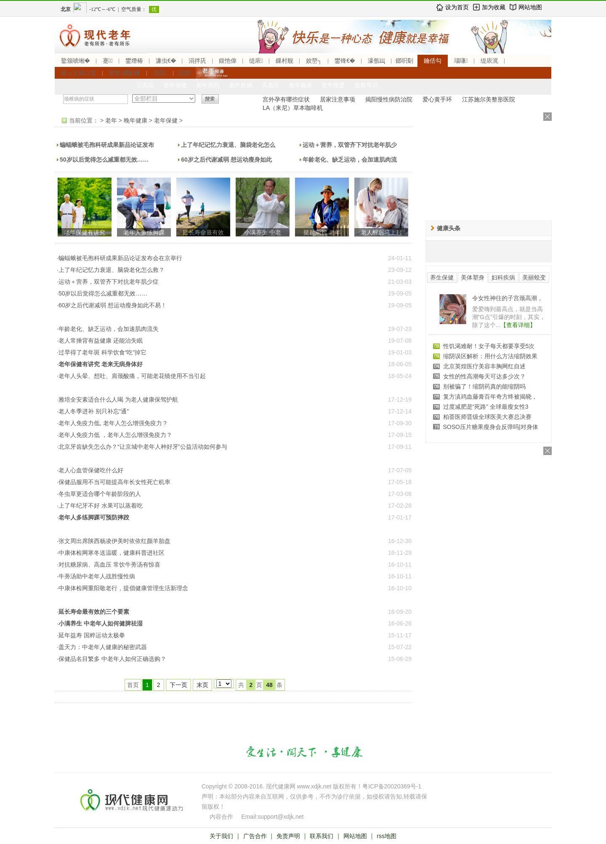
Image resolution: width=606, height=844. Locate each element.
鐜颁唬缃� (75, 60)
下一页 (178, 685)
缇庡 (256, 60)
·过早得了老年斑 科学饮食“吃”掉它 (101, 352)
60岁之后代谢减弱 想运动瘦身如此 (226, 159)
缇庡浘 (489, 60)
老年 (111, 120)
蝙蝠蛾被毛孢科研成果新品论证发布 (107, 144)
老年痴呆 (300, 85)
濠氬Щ (376, 60)
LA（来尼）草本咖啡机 (293, 107)
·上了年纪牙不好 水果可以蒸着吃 (100, 505)
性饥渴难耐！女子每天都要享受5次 (489, 346)
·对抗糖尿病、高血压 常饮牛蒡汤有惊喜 (108, 564)
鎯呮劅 (404, 60)
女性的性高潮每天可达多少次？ (484, 376)
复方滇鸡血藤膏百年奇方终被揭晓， (490, 396)
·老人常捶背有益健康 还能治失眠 (100, 340)
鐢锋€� (345, 60)
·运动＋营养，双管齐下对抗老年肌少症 (108, 281)
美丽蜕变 (534, 277)
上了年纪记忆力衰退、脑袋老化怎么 (228, 144)
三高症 (145, 85)
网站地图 (530, 7)
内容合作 (221, 816)
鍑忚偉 (228, 60)
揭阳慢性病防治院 (388, 99)
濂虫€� (166, 60)
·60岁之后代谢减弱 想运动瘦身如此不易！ (112, 305)
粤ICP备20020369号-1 (391, 786)
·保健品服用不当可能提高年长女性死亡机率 (113, 482)
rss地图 (386, 836)
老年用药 (208, 85)
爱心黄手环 (437, 99)
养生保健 (442, 277)
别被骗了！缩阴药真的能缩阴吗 (484, 386)
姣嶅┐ (314, 60)
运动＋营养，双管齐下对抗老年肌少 (350, 144)
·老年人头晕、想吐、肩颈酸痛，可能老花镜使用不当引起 (131, 376)
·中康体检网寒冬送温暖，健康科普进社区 (111, 552)
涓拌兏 (197, 60)
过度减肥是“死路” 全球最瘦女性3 (486, 406)
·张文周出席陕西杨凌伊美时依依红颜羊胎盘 (113, 541)
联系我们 (321, 836)
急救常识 (366, 85)
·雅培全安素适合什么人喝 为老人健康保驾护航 (117, 399)
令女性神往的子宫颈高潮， (507, 298)
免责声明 (288, 836)
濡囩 (160, 72)
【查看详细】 (518, 325)
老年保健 (175, 85)
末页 (202, 685)
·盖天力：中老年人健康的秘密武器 (102, 647)
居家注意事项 (337, 99)
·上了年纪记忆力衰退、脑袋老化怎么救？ (111, 269)
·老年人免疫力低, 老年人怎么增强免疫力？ (112, 423)
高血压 (270, 85)
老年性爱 (333, 85)
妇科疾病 (503, 277)
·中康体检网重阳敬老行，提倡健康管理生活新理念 (122, 588)
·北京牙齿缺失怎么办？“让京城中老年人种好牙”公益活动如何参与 (142, 446)
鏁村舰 (284, 60)
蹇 (108, 60)
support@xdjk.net (280, 816)
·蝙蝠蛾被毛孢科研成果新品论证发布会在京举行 (119, 258)
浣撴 (184, 72)
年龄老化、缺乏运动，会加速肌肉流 (350, 159)
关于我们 (221, 836)
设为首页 (457, 7)
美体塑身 (472, 277)
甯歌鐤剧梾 (125, 72)
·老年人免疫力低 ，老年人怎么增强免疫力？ (114, 434)
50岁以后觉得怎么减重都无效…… (104, 159)
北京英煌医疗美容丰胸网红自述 (484, 366)
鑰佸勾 (432, 60)
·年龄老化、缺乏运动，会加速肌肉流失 (108, 328)
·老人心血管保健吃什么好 (90, 470)
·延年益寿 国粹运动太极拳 (91, 635)
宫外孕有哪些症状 (286, 99)
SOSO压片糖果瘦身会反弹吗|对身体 (490, 426)
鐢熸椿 (134, 60)
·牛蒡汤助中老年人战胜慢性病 (96, 576)
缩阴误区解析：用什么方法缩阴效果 (490, 356)
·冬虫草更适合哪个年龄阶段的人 (99, 493)
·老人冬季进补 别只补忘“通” (93, 411)
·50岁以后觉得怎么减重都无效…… (102, 293)
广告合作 (255, 836)
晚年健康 (135, 120)
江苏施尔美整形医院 (488, 99)
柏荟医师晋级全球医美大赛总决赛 (487, 416)
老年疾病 (240, 85)
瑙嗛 (461, 60)
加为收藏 (493, 7)
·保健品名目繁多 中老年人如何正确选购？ (111, 658)
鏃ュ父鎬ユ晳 (78, 72)
